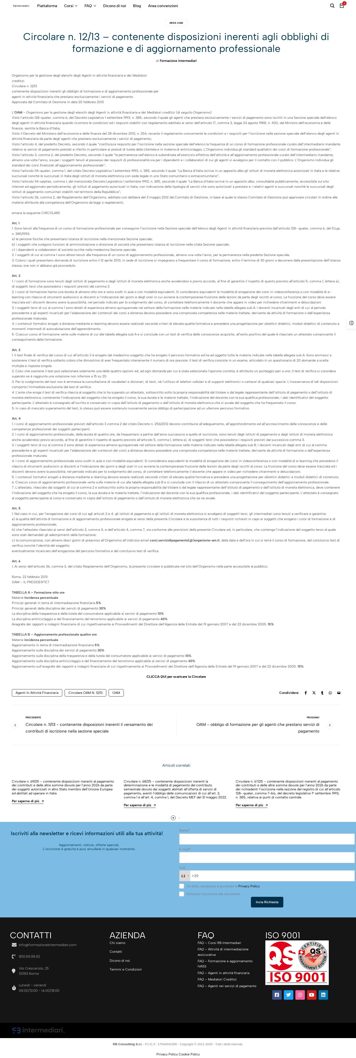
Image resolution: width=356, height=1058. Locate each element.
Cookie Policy (189, 1055)
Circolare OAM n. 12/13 (85, 693)
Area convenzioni (163, 6)
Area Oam (176, 22)
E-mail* (185, 851)
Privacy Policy (248, 887)
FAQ (88, 6)
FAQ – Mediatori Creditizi (217, 980)
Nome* (184, 833)
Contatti (116, 952)
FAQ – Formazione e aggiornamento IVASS (225, 964)
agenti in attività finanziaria (37, 693)
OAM (116, 693)
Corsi (68, 6)
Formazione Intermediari (178, 61)
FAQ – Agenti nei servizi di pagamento (227, 987)
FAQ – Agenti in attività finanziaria (223, 974)
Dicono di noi (114, 6)
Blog (137, 6)
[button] (172, 820)
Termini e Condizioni (126, 970)
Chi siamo (117, 944)
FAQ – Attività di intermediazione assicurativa (223, 952)
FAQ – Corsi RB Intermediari (219, 944)
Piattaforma (47, 6)
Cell (182, 869)
